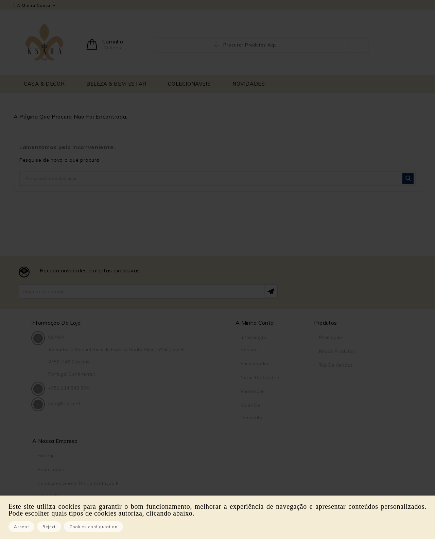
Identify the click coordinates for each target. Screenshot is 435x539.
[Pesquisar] (217, 178)
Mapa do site (334, 433)
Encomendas (177, 363)
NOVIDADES (248, 83)
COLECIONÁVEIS (189, 83)
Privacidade (332, 351)
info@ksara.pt (65, 429)
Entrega (328, 337)
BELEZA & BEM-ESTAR (116, 83)
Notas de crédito (182, 377)
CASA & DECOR (44, 83)
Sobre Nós (331, 391)
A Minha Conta (177, 322)
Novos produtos (238, 351)
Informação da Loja (57, 322)
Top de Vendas (237, 365)
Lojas (325, 447)
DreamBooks (333, 461)
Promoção (231, 337)
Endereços (175, 391)
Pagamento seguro (341, 405)
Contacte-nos (334, 419)
